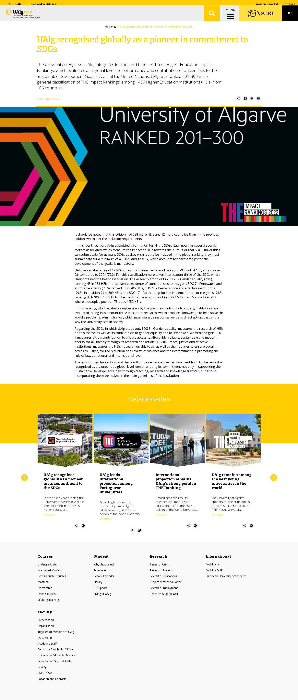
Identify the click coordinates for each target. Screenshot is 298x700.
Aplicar (212, 16)
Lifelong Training (48, 600)
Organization (46, 626)
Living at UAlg (102, 594)
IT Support (100, 588)
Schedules (100, 571)
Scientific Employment (164, 588)
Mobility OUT (214, 571)
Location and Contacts (52, 679)
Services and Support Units (55, 661)
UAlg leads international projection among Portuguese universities (116, 484)
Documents (45, 638)
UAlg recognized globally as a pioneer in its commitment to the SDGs (63, 481)
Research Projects (161, 571)
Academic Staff (47, 644)
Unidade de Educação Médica (56, 656)
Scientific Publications (163, 576)
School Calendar (104, 576)
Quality (42, 667)
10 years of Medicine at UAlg (56, 632)
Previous (24, 478)
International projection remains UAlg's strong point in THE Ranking (176, 481)
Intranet (289, 4)
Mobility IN (213, 565)
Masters (43, 582)
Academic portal (267, 4)
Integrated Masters (50, 571)
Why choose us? (104, 565)
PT (290, 16)
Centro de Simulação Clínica (55, 650)
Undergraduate (47, 565)
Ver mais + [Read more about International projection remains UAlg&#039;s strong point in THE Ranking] (161, 514)
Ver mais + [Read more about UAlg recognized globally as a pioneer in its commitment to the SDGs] (49, 514)
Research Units (159, 565)
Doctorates (45, 588)
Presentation (46, 620)
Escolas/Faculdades (43, 4)
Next (273, 478)
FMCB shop (45, 673)
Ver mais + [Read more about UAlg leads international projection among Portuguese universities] (105, 519)
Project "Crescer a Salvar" (166, 582)
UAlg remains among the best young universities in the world (232, 481)
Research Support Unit (164, 594)
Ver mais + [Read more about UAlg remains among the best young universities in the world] (217, 514)
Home (112, 27)
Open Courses (47, 594)
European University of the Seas (226, 576)
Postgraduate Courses (52, 576)
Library (98, 582)
